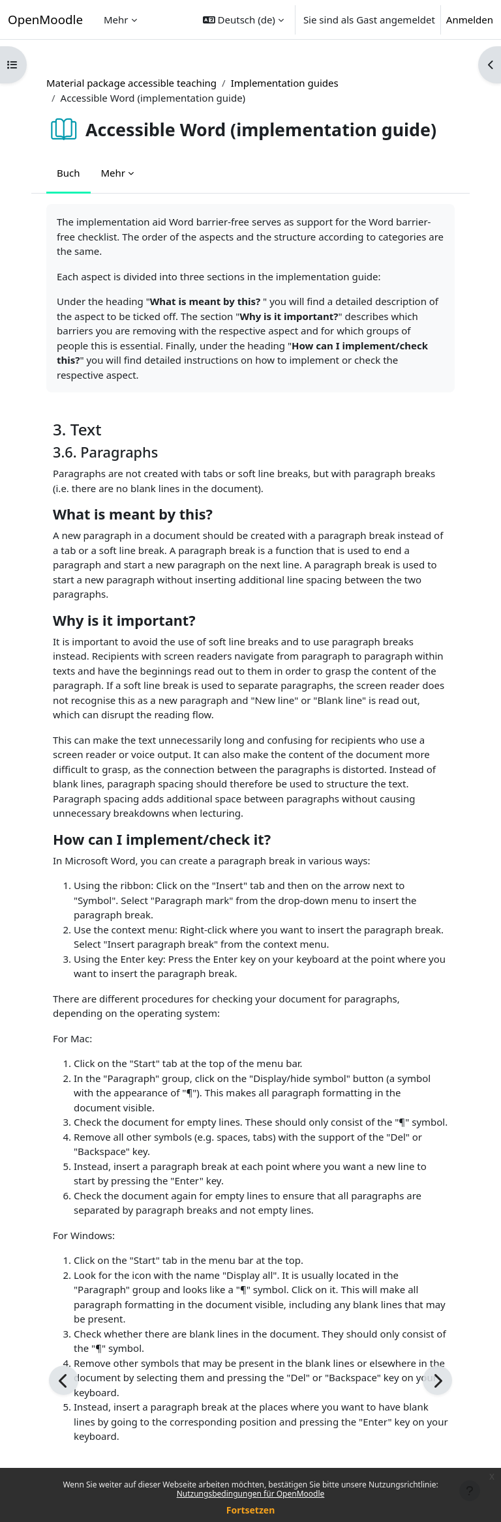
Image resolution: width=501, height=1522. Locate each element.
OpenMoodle (45, 19)
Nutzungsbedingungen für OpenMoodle (251, 1493)
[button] (243, 19)
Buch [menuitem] (68, 172)
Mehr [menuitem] (116, 19)
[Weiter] (437, 1380)
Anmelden (469, 19)
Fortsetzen (250, 1510)
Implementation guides (285, 82)
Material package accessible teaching (131, 82)
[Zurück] (63, 1380)
